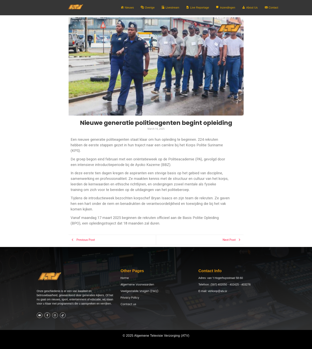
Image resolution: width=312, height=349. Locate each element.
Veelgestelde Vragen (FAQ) (139, 291)
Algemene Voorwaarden (137, 284)
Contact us (128, 304)
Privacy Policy (130, 298)
